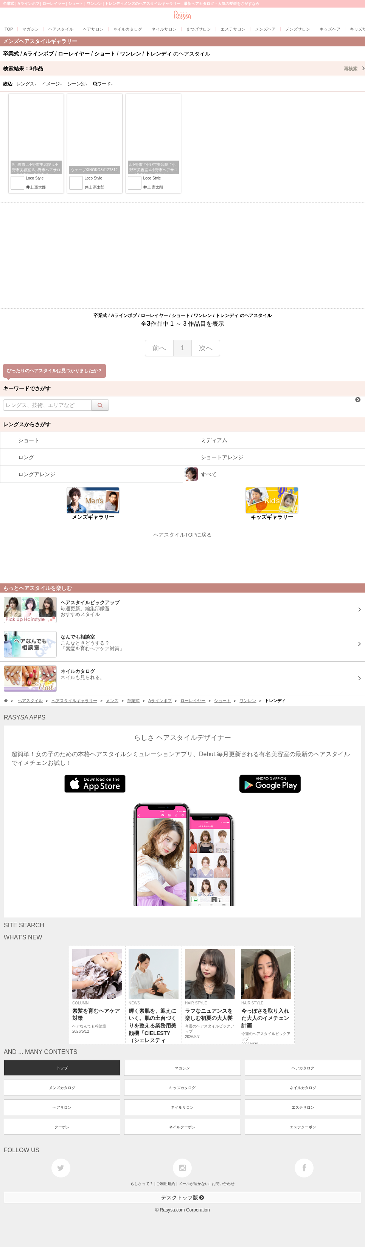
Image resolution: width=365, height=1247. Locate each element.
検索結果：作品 (184, 68)
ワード (103, 84)
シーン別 (77, 84)
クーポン (62, 1127)
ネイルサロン (182, 1107)
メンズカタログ (62, 1088)
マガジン (182, 1068)
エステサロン (303, 1107)
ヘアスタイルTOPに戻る (182, 535)
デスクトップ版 (182, 1197)
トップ (62, 1068)
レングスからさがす (27, 424)
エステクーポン (303, 1127)
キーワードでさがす (27, 388)
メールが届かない (194, 1184)
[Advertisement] (182, 255)
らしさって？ (141, 1184)
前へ (159, 348)
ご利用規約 (165, 1184)
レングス (26, 84)
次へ (206, 348)
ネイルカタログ (303, 1088)
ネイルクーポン (182, 1127)
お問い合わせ (223, 1184)
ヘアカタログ (303, 1068)
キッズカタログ (182, 1088)
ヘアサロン (62, 1107)
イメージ (52, 84)
